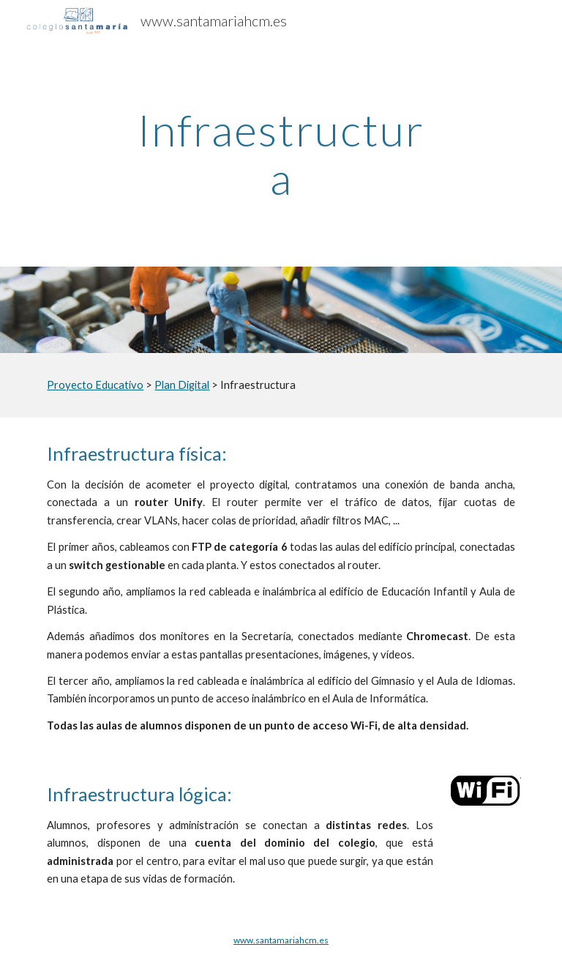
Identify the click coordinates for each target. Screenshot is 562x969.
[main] (280, 154)
